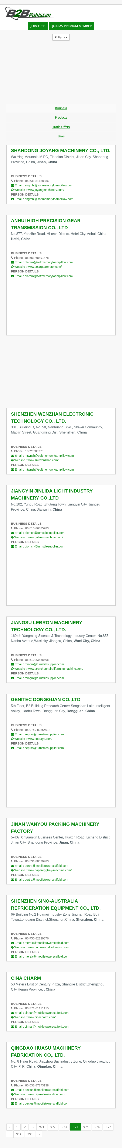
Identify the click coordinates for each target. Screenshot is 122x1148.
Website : (37, 191)
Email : (42, 187)
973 (64, 1128)
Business (61, 108)
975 (85, 1128)
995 (30, 1136)
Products (61, 118)
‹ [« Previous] (9, 1128)
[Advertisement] (61, 74)
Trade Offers (61, 128)
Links (61, 138)
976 (97, 1128)
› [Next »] (39, 1136)
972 (52, 1128)
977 (108, 1128)
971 (41, 1128)
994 (18, 1136)
